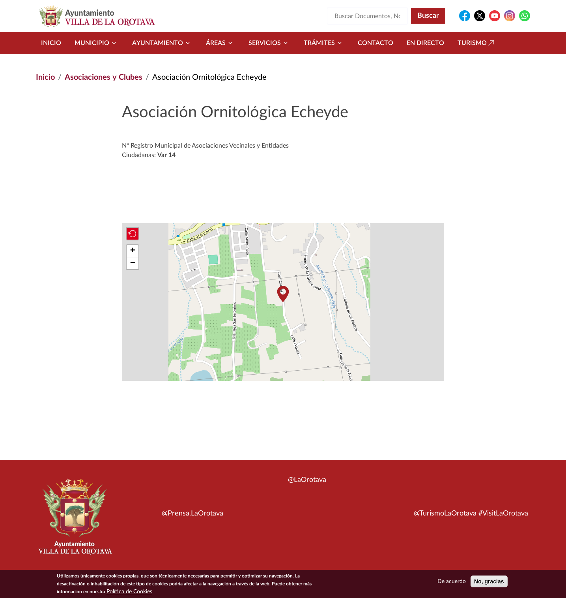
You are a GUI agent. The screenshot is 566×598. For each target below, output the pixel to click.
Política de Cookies (129, 592)
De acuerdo (451, 582)
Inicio (51, 43)
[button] (283, 294)
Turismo (477, 43)
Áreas (220, 43)
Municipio (97, 43)
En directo (425, 43)
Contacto (375, 43)
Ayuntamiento (162, 43)
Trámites (324, 43)
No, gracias (489, 582)
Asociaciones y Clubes (103, 77)
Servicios (269, 43)
